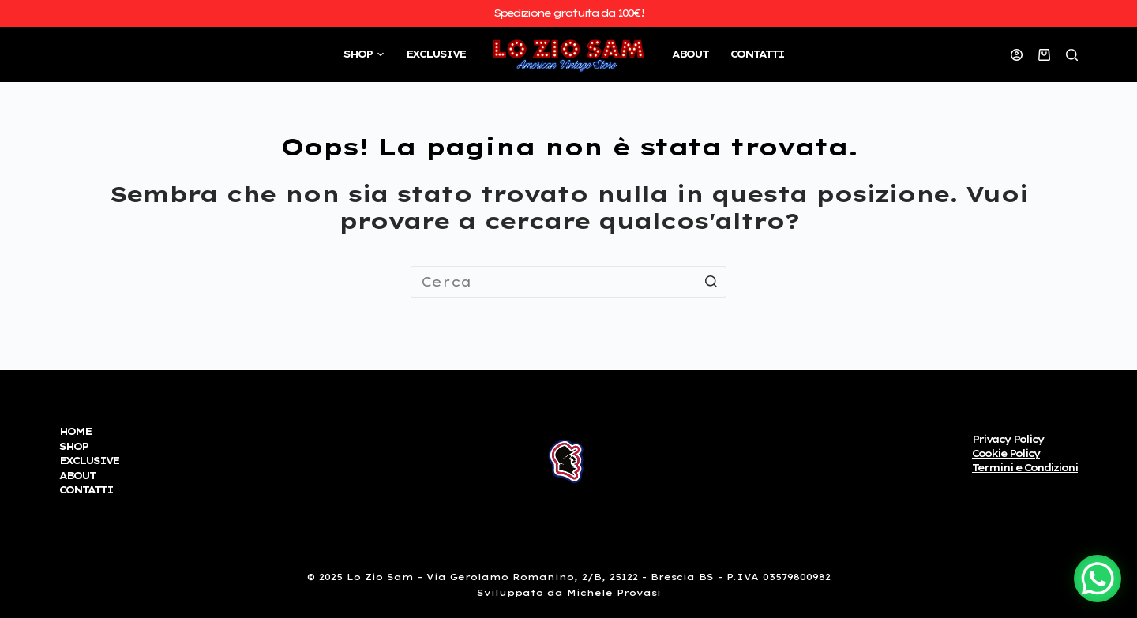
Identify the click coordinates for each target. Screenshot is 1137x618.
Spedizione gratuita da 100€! (568, 12)
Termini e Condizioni (1025, 468)
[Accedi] (1017, 55)
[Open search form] (1072, 55)
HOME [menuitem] (75, 431)
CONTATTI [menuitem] (757, 54)
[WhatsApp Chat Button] (1097, 578)
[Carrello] (1044, 55)
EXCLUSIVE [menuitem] (435, 54)
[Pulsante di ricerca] (710, 282)
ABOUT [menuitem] (690, 54)
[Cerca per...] (568, 282)
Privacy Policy (1008, 439)
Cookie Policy (1006, 453)
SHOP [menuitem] (365, 54)
